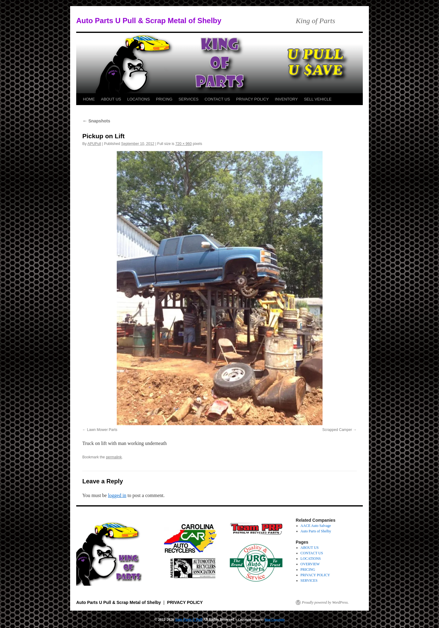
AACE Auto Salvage (316, 526)
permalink (114, 457)
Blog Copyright (275, 619)
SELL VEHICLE (318, 99)
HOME (89, 99)
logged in (117, 495)
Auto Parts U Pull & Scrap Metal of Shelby (148, 20)
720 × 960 (183, 144)
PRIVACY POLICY (252, 99)
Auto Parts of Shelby (316, 531)
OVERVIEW (310, 564)
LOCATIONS (138, 99)
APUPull (94, 144)
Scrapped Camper (337, 430)
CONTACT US (217, 99)
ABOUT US (111, 99)
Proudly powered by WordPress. (325, 602)
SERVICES (189, 99)
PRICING (164, 99)
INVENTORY (286, 99)
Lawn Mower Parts (102, 430)
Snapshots (96, 120)
